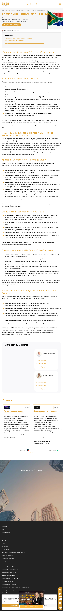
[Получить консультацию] (16, 368)
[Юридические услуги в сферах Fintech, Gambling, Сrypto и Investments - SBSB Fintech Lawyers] (5, 4)
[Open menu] (59, 4)
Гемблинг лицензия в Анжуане (10, 569)
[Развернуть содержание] (31, 45)
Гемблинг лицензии (7, 535)
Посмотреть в (23, 450)
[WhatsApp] (30, 4)
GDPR (3, 538)
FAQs (3, 543)
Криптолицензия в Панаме (9, 584)
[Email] (33, 4)
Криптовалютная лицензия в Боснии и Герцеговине (15, 587)
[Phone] (36, 4)
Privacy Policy (5, 546)
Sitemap (4, 561)
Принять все (15, 605)
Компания (4, 526)
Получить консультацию (11, 24)
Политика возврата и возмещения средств (13, 552)
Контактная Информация (8, 558)
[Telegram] (27, 4)
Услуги (3, 529)
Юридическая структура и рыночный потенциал (18, 38)
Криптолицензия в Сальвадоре (10, 578)
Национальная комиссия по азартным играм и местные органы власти (24, 43)
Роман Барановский (8, 30)
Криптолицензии (6, 532)
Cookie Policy (5, 549)
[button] (1, 429)
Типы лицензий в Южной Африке (14, 40)
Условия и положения (7, 555)
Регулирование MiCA (7, 581)
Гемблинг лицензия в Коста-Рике (10, 564)
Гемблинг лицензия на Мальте (10, 575)
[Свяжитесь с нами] (31, 492)
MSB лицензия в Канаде (8, 590)
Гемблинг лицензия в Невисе (9, 566)
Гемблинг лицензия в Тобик (9, 572)
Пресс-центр (5, 540)
